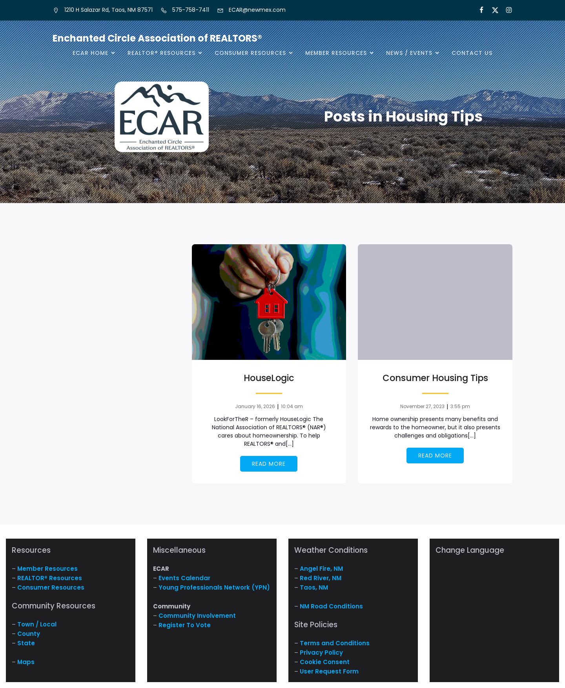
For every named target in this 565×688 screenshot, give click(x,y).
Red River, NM (320, 578)
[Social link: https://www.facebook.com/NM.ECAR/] (478, 10)
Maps (26, 662)
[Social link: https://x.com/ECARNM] (492, 10)
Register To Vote (185, 625)
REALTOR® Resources (49, 578)
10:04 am (292, 406)
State (26, 643)
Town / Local (36, 624)
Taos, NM (314, 587)
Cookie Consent (325, 662)
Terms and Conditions (335, 643)
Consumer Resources (50, 587)
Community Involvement (197, 616)
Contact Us (472, 53)
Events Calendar (184, 578)
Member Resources (47, 569)
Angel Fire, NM (321, 569)
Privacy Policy (321, 652)
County (28, 634)
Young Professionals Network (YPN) (214, 587)
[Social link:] (505, 10)
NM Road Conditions (331, 606)
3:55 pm (460, 406)
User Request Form (329, 671)
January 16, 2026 (255, 406)
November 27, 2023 (422, 406)
